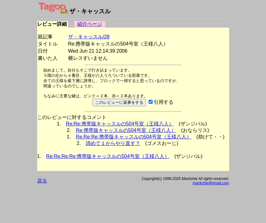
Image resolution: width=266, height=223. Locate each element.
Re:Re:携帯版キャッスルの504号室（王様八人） (120, 123)
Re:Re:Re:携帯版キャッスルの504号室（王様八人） (133, 136)
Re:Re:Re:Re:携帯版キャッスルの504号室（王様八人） (107, 156)
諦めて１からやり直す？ (113, 143)
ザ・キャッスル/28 (89, 36)
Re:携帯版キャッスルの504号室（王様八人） (126, 130)
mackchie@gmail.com (211, 183)
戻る (42, 180)
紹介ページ (89, 24)
